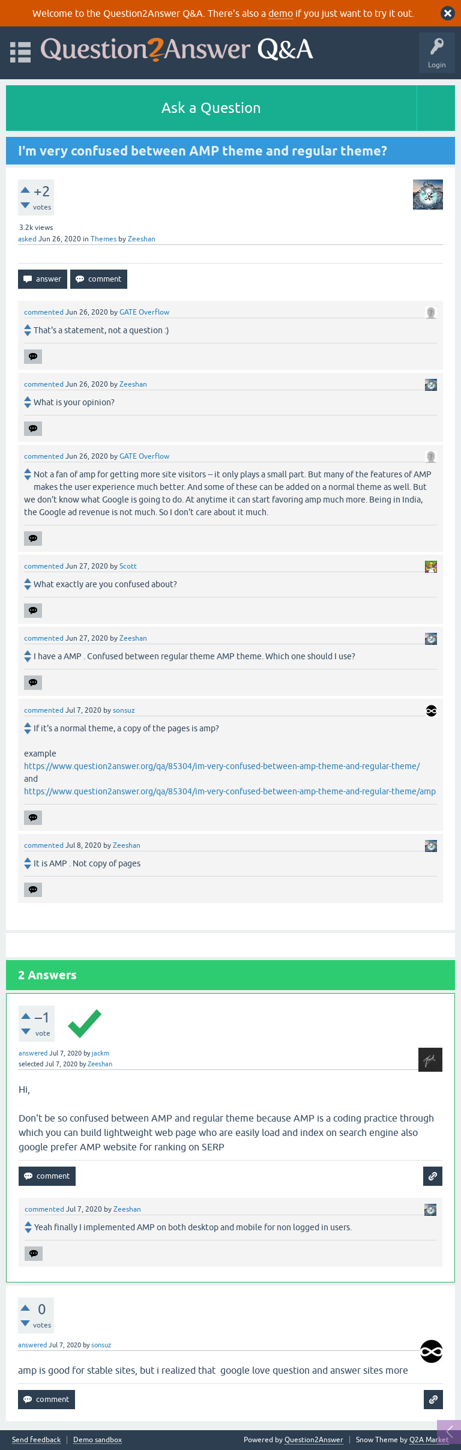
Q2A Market (429, 1440)
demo (280, 13)
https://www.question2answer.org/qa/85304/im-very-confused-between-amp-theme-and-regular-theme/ (222, 766)
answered (33, 1053)
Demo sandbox (97, 1440)
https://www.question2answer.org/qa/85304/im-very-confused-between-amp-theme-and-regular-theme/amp (230, 791)
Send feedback (36, 1440)
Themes (103, 239)
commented (44, 312)
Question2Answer (314, 1440)
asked (27, 239)
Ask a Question (211, 108)
